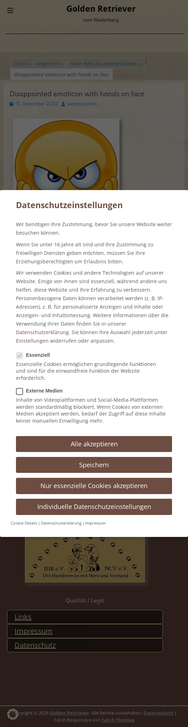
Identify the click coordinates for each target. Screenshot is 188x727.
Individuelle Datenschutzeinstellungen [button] (94, 506)
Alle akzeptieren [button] (94, 444)
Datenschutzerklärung (42, 332)
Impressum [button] (95, 523)
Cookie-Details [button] (24, 523)
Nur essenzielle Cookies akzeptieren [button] (94, 485)
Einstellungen (32, 340)
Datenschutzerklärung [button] (61, 523)
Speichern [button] (94, 464)
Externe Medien (41, 391)
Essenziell (35, 355)
